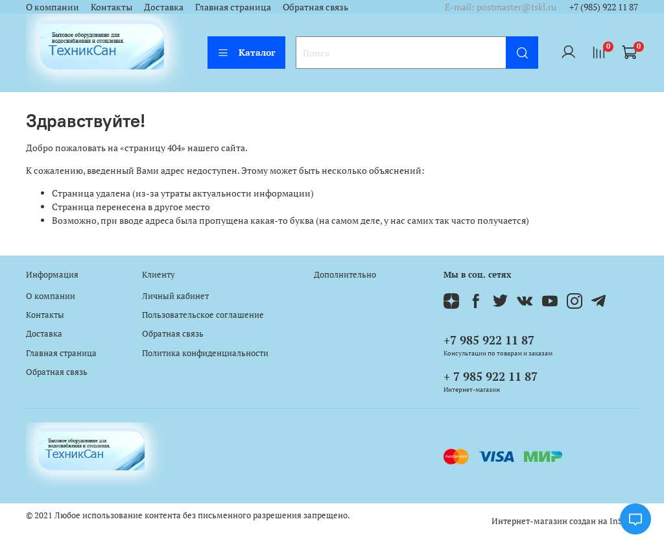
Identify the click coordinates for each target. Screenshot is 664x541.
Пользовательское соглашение (203, 314)
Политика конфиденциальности (205, 353)
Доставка (164, 7)
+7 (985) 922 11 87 (603, 7)
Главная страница (233, 7)
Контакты (111, 7)
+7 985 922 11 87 (489, 340)
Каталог (246, 52)
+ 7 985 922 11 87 (491, 376)
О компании (52, 7)
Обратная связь (315, 7)
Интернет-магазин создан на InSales (565, 521)
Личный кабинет (175, 296)
